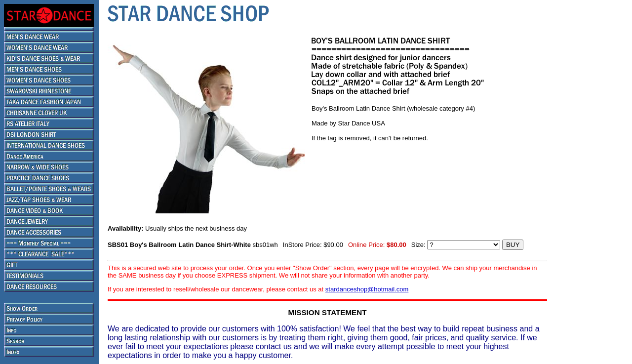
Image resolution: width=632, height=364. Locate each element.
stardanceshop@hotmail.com (367, 289)
